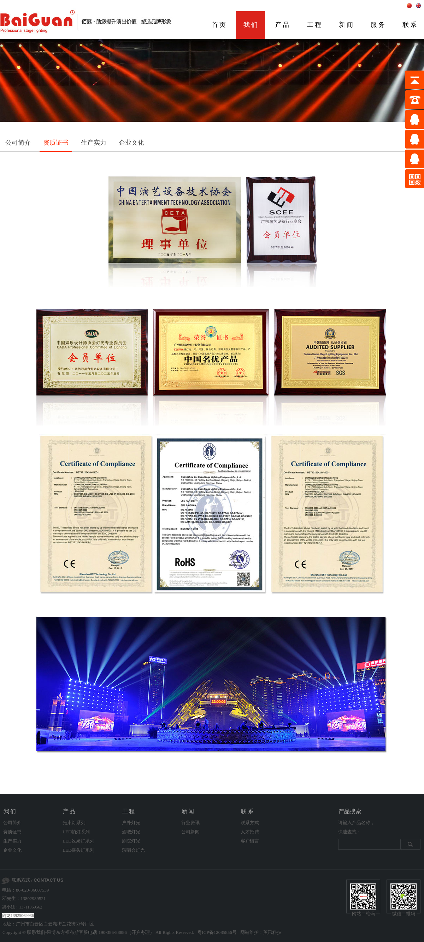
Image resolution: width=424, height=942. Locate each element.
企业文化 (131, 142)
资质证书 (56, 142)
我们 (251, 24)
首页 (219, 24)
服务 (378, 24)
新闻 (346, 24)
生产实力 (93, 142)
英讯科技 (272, 932)
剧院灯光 (131, 841)
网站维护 (249, 932)
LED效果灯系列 (78, 841)
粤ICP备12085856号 (217, 932)
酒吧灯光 (131, 831)
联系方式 (250, 822)
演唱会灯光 (133, 850)
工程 (315, 24)
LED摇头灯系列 (78, 850)
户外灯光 (131, 822)
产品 (283, 24)
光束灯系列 (74, 822)
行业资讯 (190, 822)
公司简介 (18, 142)
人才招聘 (250, 831)
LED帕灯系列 (76, 831)
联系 (247, 811)
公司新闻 (190, 831)
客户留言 (250, 841)
